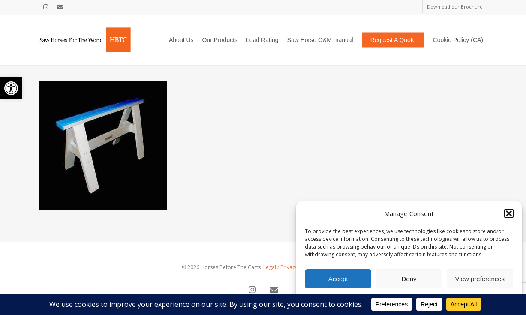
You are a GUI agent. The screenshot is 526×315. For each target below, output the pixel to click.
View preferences (480, 278)
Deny (408, 278)
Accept (338, 278)
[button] (11, 88)
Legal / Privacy (280, 267)
